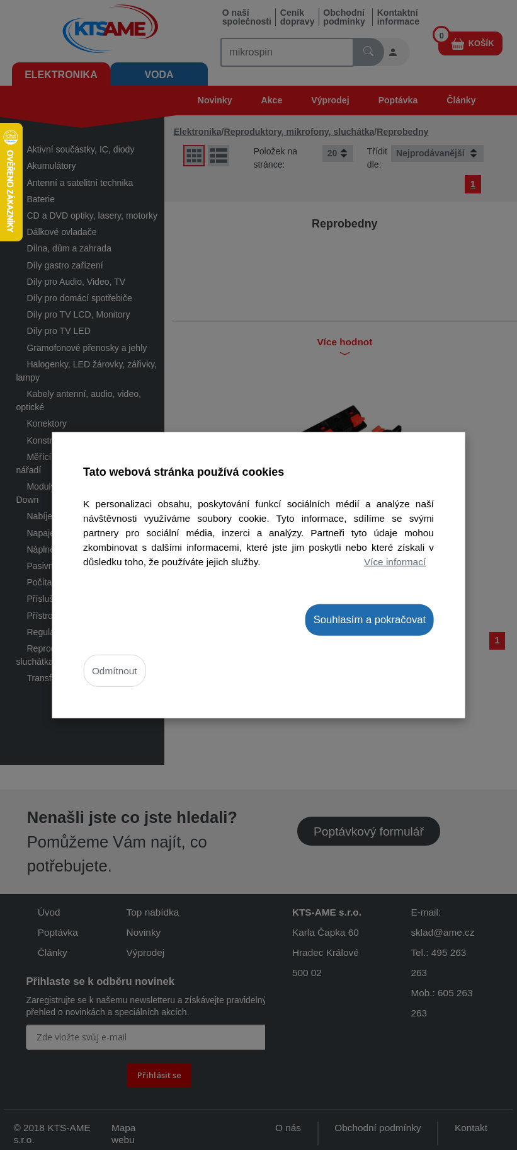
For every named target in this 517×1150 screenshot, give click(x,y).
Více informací (395, 561)
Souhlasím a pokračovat (370, 619)
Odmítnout (114, 670)
